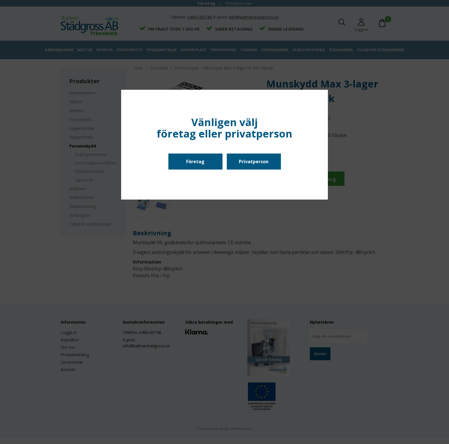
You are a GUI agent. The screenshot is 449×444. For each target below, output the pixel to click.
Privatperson (254, 161)
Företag (195, 161)
